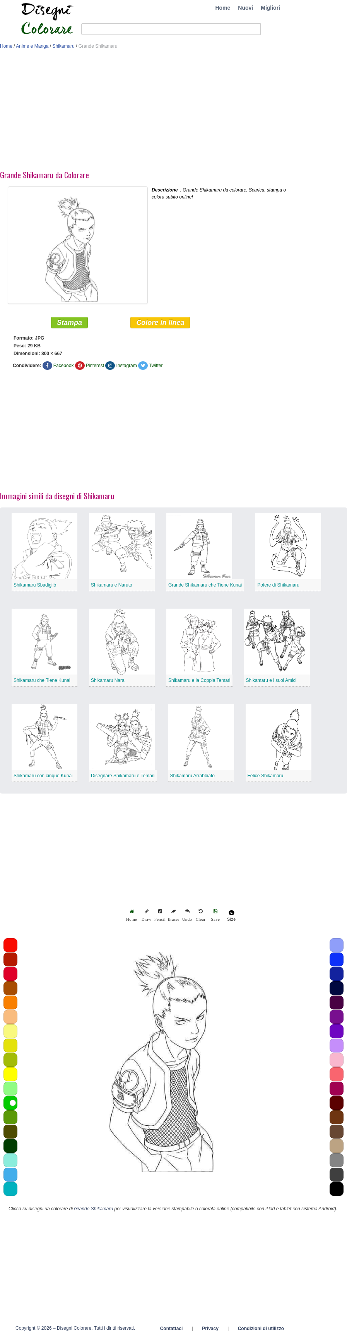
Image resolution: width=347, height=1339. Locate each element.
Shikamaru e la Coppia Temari (199, 680)
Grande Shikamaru (93, 1208)
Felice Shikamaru (266, 775)
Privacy (210, 1328)
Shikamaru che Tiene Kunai (42, 680)
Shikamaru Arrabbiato (192, 775)
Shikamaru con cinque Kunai (43, 775)
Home (222, 8)
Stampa (69, 322)
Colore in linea (160, 322)
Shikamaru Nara (108, 680)
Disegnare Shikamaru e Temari (123, 775)
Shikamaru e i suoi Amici (271, 680)
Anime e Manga (32, 46)
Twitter (155, 365)
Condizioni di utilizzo (261, 1328)
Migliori (270, 8)
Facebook (63, 365)
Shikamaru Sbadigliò (35, 585)
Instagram (126, 365)
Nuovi (245, 8)
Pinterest (95, 365)
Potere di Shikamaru (278, 585)
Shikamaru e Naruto (111, 585)
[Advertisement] (173, 111)
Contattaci (171, 1328)
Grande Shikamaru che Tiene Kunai (205, 585)
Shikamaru (63, 46)
